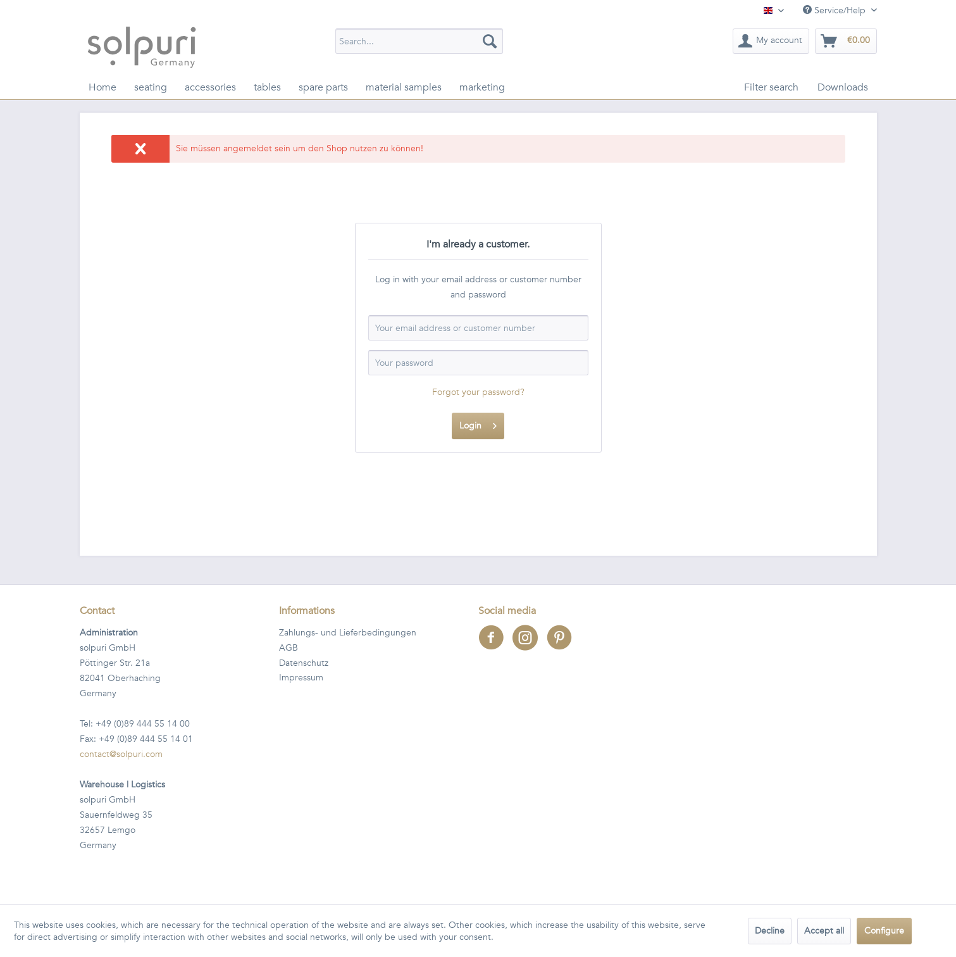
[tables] (267, 87)
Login (478, 424)
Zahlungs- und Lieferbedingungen (347, 633)
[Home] (102, 87)
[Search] (489, 41)
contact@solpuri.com (121, 754)
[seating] (150, 87)
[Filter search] (771, 87)
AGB (288, 648)
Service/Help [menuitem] (835, 10)
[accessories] (210, 87)
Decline (770, 931)
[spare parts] (323, 87)
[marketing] (482, 87)
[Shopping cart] (846, 41)
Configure (884, 931)
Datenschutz (303, 663)
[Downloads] (843, 87)
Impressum (301, 678)
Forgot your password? (478, 392)
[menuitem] (419, 41)
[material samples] (403, 87)
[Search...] (419, 41)
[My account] (771, 41)
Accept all (824, 931)
